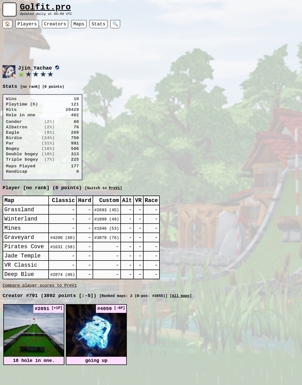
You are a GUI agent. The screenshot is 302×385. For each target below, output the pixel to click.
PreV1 (166, 194)
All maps (180, 315)
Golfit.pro (45, 8)
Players (27, 27)
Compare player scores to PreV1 (40, 304)
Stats (98, 27)
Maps (78, 27)
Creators (55, 27)
